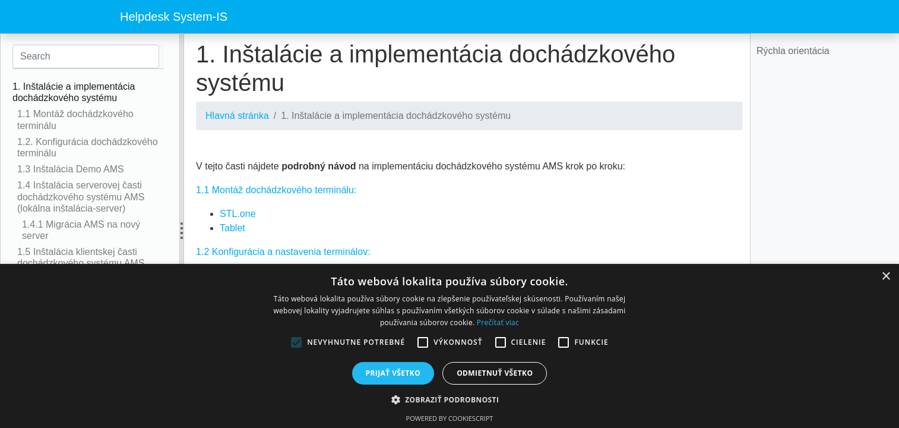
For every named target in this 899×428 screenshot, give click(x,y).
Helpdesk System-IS (173, 16)
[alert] (449, 346)
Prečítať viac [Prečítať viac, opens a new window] (498, 322)
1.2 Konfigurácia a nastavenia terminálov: (283, 252)
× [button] (885, 276)
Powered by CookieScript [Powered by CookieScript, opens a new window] (449, 418)
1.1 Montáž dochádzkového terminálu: (276, 190)
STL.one (237, 214)
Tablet (232, 228)
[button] (449, 399)
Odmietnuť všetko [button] (495, 373)
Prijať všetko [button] (393, 373)
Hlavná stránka (237, 116)
